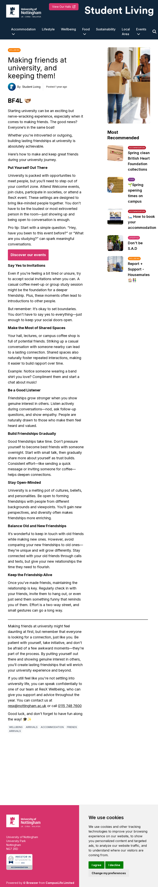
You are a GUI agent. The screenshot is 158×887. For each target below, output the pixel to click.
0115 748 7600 (70, 706)
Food (86, 29)
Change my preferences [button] (109, 873)
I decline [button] (114, 865)
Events (141, 29)
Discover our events (28, 255)
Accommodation (23, 29)
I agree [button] (96, 865)
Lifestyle (48, 29)
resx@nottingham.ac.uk (27, 706)
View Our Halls (63, 6)
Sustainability (105, 29)
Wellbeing (68, 29)
